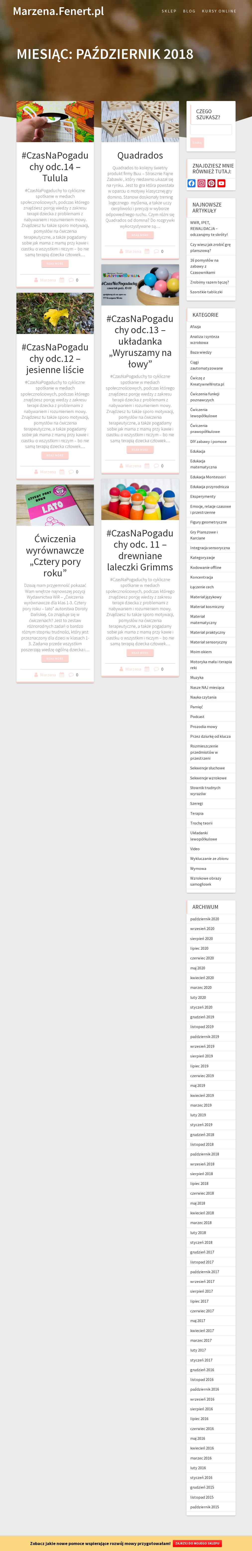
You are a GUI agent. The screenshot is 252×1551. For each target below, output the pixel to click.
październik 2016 (204, 1378)
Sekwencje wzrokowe (208, 767)
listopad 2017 (202, 1251)
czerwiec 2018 (202, 1182)
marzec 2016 (201, 1447)
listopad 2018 (202, 1133)
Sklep (169, 10)
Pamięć (196, 696)
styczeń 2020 (201, 996)
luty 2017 (198, 1339)
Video (195, 838)
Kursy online (219, 10)
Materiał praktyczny (207, 621)
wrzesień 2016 (202, 1388)
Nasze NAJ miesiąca (207, 676)
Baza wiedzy (201, 341)
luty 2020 (198, 986)
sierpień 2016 (201, 1398)
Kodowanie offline (205, 556)
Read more (55, 263)
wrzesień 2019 (202, 1035)
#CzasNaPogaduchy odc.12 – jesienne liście (55, 358)
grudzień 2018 (202, 1124)
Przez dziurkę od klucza (210, 725)
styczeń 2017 (201, 1349)
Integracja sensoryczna (210, 537)
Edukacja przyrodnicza (209, 476)
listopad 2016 (202, 1368)
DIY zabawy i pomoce (208, 430)
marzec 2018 (201, 1212)
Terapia (196, 802)
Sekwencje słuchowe (207, 757)
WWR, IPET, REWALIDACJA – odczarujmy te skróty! (209, 218)
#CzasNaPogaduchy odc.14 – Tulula (55, 166)
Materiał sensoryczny (208, 631)
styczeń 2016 (201, 1466)
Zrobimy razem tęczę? (209, 271)
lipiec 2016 (199, 1408)
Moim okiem (201, 641)
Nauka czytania (203, 686)
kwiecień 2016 (202, 1437)
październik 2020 (204, 908)
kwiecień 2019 (202, 1084)
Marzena (48, 280)
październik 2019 (204, 1026)
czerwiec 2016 (202, 1418)
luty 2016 (198, 1457)
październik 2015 (204, 1496)
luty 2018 (198, 1222)
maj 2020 (197, 957)
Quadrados (140, 155)
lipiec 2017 (199, 1290)
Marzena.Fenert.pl (58, 11)
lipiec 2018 (199, 1172)
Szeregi (196, 792)
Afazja (195, 315)
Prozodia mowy (203, 716)
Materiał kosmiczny (207, 596)
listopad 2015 (202, 1486)
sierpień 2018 (201, 1163)
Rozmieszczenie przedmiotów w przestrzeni (204, 741)
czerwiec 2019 (202, 1065)
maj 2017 (197, 1310)
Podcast (197, 706)
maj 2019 (197, 1074)
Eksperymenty (203, 485)
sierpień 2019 (201, 1045)
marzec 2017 (201, 1329)
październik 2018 (204, 1143)
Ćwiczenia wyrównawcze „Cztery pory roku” (55, 555)
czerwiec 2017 (202, 1300)
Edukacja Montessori (208, 466)
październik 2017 (204, 1261)
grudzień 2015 (202, 1476)
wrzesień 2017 (202, 1270)
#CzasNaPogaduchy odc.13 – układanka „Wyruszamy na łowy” (140, 341)
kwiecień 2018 (202, 1202)
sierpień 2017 (201, 1280)
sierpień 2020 (201, 928)
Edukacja (197, 440)
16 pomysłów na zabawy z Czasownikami (204, 255)
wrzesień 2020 (202, 918)
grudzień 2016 (202, 1359)
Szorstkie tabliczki (206, 281)
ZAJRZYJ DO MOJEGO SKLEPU (197, 1543)
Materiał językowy (206, 586)
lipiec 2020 (199, 937)
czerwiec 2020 (202, 947)
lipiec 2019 (199, 1055)
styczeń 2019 (201, 1114)
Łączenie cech (202, 576)
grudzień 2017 (202, 1241)
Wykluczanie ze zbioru (209, 847)
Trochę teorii (201, 812)
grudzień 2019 (202, 1006)
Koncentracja (201, 566)
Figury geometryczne (208, 511)
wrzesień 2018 (202, 1153)
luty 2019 (198, 1104)
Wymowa (198, 857)
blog (189, 10)
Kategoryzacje (202, 546)
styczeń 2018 (201, 1231)
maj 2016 (197, 1427)
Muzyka (196, 666)
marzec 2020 (201, 976)
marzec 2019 (201, 1094)
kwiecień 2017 (202, 1320)
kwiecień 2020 (202, 967)
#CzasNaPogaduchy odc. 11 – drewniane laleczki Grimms (140, 550)
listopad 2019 (202, 1016)
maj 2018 (197, 1192)
